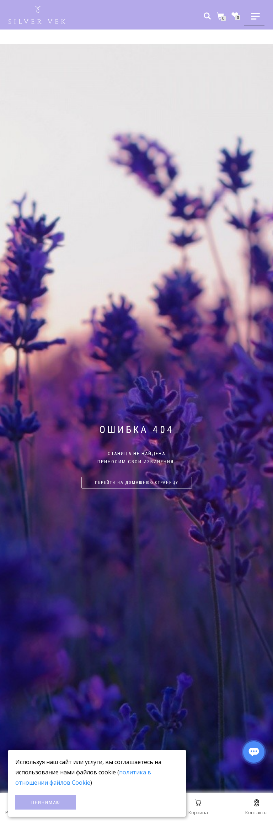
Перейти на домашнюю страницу (136, 482)
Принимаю (45, 802)
